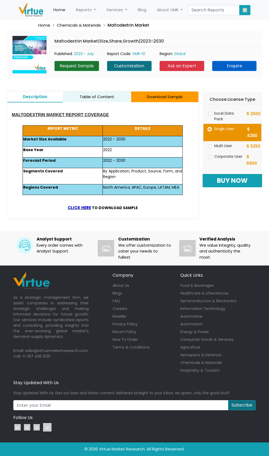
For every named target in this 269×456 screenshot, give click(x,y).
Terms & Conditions (131, 347)
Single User (224, 128)
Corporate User (228, 156)
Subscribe (242, 405)
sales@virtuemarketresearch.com (56, 350)
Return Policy (124, 331)
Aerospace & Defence (200, 355)
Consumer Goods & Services (206, 339)
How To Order (125, 339)
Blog (142, 10)
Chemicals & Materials (79, 25)
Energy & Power (194, 331)
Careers (120, 308)
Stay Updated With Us (36, 383)
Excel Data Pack (224, 116)
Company (123, 275)
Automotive (191, 316)
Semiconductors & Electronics (208, 301)
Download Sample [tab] (165, 97)
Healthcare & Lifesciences (204, 293)
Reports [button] (84, 10)
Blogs (117, 293)
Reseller (120, 316)
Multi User (223, 145)
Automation (191, 324)
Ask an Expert (182, 66)
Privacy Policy (125, 324)
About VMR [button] (168, 10)
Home (62, 10)
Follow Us (23, 417)
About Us (121, 285)
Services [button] (115, 10)
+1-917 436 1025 (36, 356)
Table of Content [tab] (97, 97)
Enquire (234, 66)
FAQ (116, 301)
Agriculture (190, 347)
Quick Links (191, 275)
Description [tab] (35, 97)
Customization (129, 66)
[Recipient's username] (120, 405)
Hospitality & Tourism (200, 370)
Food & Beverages (197, 285)
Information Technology (202, 308)
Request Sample (77, 66)
